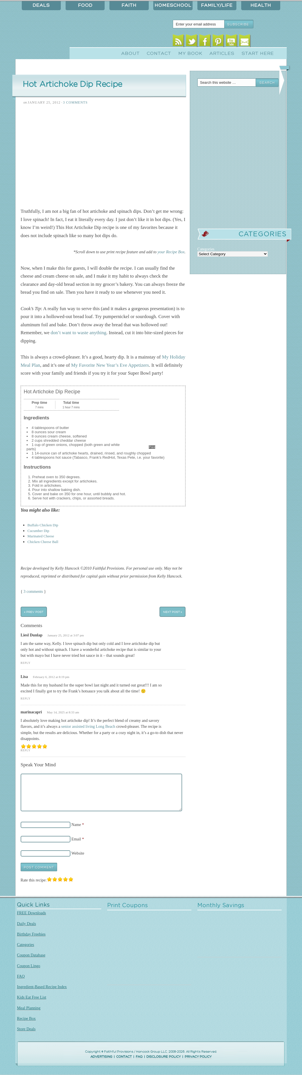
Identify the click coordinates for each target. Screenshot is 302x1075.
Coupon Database (31, 955)
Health (261, 5)
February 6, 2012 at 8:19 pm (51, 677)
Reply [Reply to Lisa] (26, 698)
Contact (159, 53)
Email (244, 41)
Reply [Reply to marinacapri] (26, 750)
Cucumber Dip (38, 531)
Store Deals (26, 1029)
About (130, 53)
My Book (190, 53)
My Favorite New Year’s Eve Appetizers (110, 365)
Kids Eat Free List (31, 997)
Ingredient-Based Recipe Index (42, 986)
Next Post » (172, 611)
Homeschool (173, 5)
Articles (222, 53)
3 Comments (75, 102)
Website (78, 853)
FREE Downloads (31, 913)
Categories (25, 944)
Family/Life (217, 5)
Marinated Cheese (40, 536)
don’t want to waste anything (78, 332)
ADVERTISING (101, 1057)
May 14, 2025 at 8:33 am (63, 712)
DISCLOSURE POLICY (163, 1057)
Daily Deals (26, 923)
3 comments (33, 591)
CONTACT (124, 1057)
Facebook (204, 41)
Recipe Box (26, 1018)
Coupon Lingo (28, 966)
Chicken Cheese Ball (42, 542)
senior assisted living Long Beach (88, 726)
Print (152, 447)
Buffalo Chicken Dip (42, 525)
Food (85, 5)
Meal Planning (28, 1008)
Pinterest (218, 41)
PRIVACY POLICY (198, 1057)
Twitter (191, 41)
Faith (129, 5)
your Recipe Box (171, 252)
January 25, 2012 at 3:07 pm (66, 635)
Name (76, 824)
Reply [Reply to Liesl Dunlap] (26, 662)
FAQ (21, 976)
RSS (178, 41)
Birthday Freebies (31, 934)
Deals (41, 5)
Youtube (231, 41)
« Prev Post (33, 611)
